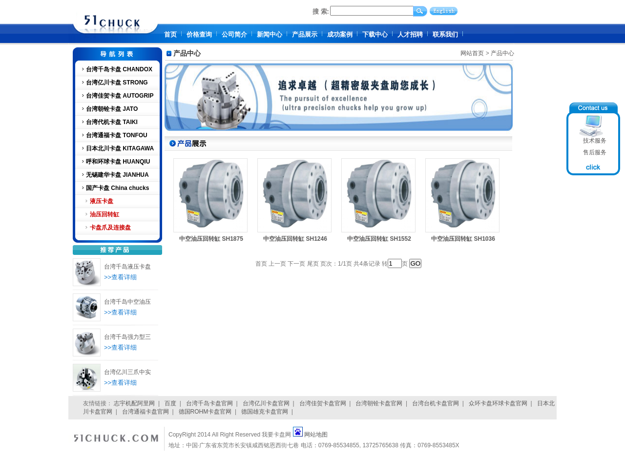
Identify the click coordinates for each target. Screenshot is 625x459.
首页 (170, 34)
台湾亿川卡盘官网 (266, 403)
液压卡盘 (101, 201)
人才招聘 (410, 34)
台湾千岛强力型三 (127, 337)
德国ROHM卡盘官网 (205, 411)
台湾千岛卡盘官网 (209, 403)
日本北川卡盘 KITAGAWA (120, 148)
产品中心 (502, 53)
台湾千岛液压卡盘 (127, 266)
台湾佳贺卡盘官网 (322, 403)
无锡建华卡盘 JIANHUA (117, 174)
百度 (170, 403)
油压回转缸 (104, 214)
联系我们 (445, 34)
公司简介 (234, 34)
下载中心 (375, 34)
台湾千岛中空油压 (127, 301)
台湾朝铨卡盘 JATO (112, 108)
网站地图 (316, 434)
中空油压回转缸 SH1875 (211, 238)
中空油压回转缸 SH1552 (379, 238)
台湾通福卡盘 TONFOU (116, 135)
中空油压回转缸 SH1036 (463, 238)
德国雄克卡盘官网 (264, 411)
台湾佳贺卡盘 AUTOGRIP (119, 95)
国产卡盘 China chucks (117, 188)
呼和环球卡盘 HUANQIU (118, 161)
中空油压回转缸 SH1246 (295, 238)
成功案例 (340, 34)
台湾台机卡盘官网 (435, 403)
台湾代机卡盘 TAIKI (112, 122)
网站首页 (472, 53)
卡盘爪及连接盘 (110, 227)
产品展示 (304, 34)
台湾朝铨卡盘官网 (378, 403)
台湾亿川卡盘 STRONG (117, 82)
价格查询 (199, 34)
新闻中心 (269, 34)
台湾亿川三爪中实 (127, 372)
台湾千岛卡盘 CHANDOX (119, 69)
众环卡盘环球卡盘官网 (498, 403)
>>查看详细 (120, 277)
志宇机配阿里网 (134, 403)
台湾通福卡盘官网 (145, 411)
